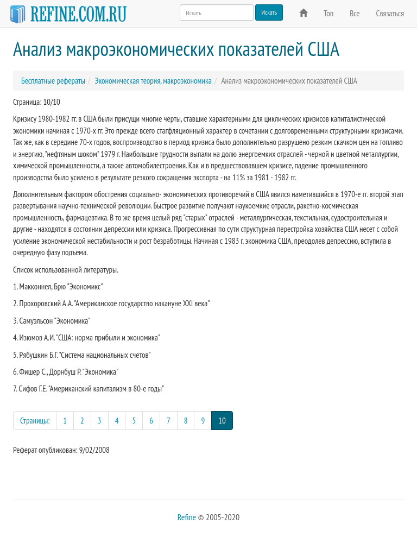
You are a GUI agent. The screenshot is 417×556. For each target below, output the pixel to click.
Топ (328, 13)
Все (354, 13)
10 (225, 420)
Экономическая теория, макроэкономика (152, 80)
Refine (187, 516)
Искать (269, 12)
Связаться (390, 13)
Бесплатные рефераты (53, 80)
